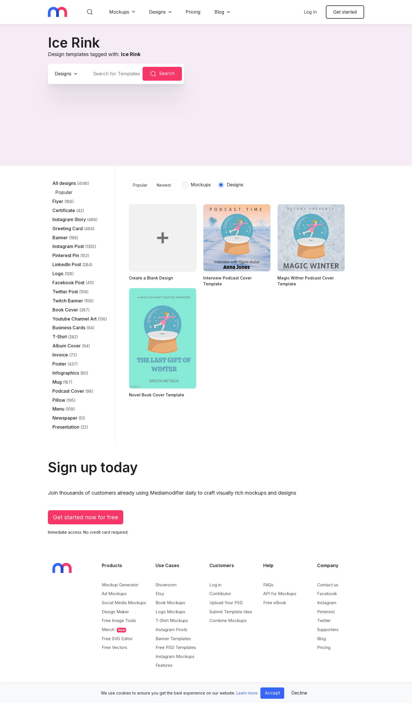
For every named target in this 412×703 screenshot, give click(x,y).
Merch (114, 630)
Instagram (326, 602)
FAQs (268, 584)
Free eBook (274, 602)
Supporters (328, 629)
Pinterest (326, 611)
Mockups (119, 12)
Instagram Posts (171, 629)
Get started (345, 12)
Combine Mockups (228, 620)
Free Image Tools (119, 620)
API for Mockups (279, 593)
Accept (272, 693)
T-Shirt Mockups (172, 620)
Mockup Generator (120, 584)
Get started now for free (85, 517)
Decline (299, 693)
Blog (219, 12)
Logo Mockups (170, 611)
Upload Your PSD (226, 602)
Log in (310, 12)
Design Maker (115, 611)
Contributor (220, 593)
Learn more (247, 693)
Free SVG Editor (117, 638)
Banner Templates (173, 638)
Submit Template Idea (230, 611)
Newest (164, 185)
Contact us (327, 584)
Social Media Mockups (124, 602)
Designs (157, 12)
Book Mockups (170, 602)
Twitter (324, 620)
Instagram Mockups (175, 656)
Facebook (327, 593)
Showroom (166, 584)
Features (164, 665)
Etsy (160, 593)
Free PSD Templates (176, 647)
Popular (140, 185)
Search (162, 73)
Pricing (193, 12)
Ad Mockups (114, 593)
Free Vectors (114, 647)
